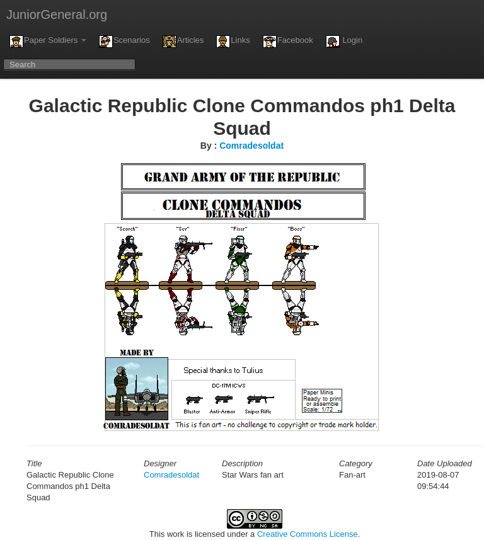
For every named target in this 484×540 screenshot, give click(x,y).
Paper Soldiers (47, 41)
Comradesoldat (251, 146)
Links (233, 41)
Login (344, 41)
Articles (183, 41)
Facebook (288, 41)
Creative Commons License (307, 534)
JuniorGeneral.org (56, 14)
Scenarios (124, 41)
